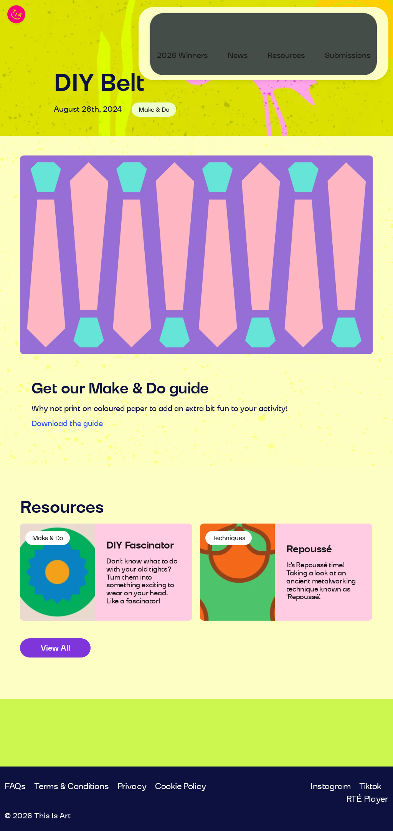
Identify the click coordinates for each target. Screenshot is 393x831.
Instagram (330, 786)
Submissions (354, 22)
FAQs (15, 786)
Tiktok (370, 786)
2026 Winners (188, 22)
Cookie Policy (180, 786)
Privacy (132, 786)
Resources (292, 22)
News (244, 22)
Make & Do (154, 110)
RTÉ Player (367, 799)
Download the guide (67, 424)
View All (55, 648)
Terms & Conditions (71, 786)
